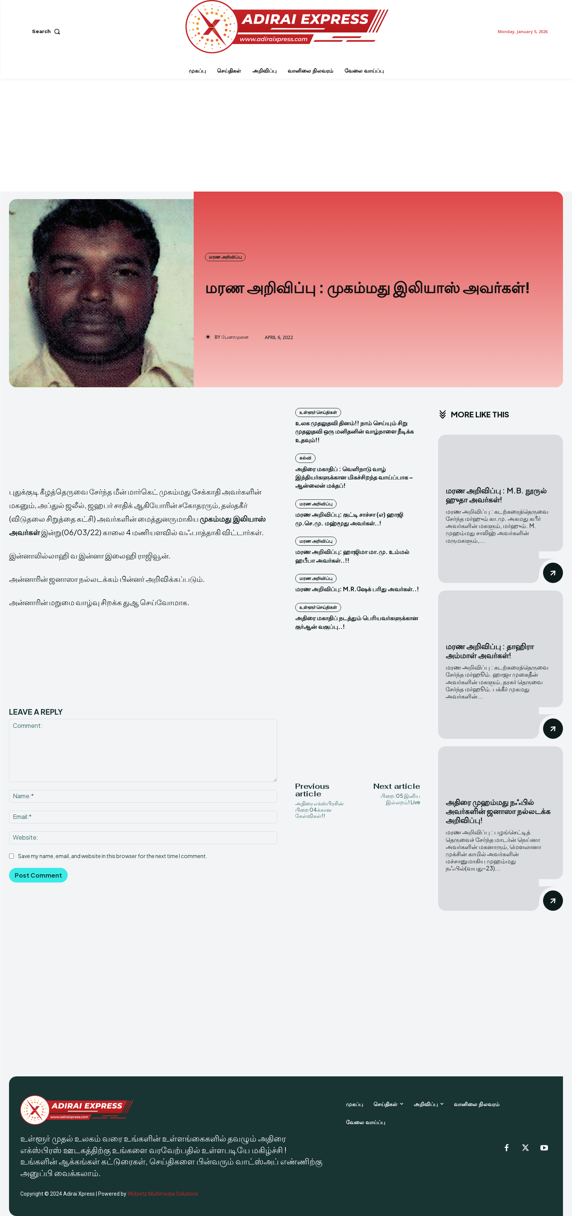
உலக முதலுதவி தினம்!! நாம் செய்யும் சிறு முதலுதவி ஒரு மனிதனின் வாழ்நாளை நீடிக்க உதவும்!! (354, 431)
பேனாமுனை (235, 337)
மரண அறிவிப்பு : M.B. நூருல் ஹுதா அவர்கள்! (496, 494)
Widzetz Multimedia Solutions (162, 1194)
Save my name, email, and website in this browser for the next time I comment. (112, 855)
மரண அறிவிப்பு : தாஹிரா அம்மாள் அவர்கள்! (490, 650)
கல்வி (305, 458)
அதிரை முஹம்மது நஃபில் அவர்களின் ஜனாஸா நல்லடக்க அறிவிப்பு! (498, 811)
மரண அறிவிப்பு (225, 257)
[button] (48, 31)
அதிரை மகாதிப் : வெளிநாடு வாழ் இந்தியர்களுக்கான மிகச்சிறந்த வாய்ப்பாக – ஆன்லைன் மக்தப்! (354, 477)
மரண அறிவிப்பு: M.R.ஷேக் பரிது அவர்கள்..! (357, 589)
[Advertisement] (286, 135)
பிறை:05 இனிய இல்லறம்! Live (400, 798)
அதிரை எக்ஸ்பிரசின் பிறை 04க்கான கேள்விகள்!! (319, 809)
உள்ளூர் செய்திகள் (318, 412)
